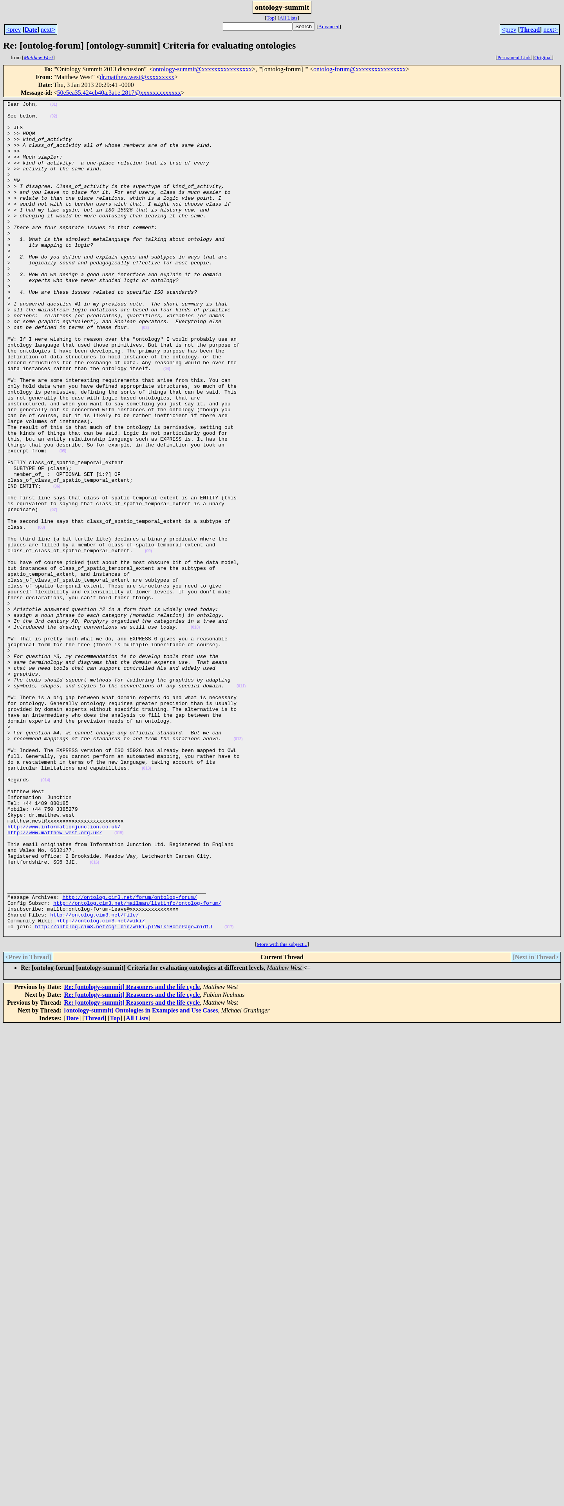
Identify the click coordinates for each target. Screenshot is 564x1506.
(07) (53, 592)
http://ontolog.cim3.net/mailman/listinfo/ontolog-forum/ (137, 1063)
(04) (166, 423)
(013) (146, 902)
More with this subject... (282, 1111)
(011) (241, 803)
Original (542, 57)
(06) (56, 564)
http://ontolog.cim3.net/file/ (94, 1077)
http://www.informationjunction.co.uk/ (64, 972)
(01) (53, 105)
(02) (53, 120)
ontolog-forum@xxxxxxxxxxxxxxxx (359, 69)
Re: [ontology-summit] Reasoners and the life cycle (132, 1153)
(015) (118, 980)
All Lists (288, 18)
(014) (45, 916)
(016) (94, 1015)
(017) (228, 1092)
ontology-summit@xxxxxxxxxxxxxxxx (202, 69)
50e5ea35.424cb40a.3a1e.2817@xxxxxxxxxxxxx (119, 92)
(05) (63, 521)
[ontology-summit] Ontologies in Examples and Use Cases (141, 1177)
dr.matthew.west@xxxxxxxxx (137, 77)
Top (270, 18)
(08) (41, 613)
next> (48, 29)
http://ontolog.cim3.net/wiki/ (100, 1084)
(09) (148, 641)
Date (31, 29)
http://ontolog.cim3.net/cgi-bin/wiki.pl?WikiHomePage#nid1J (123, 1092)
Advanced (329, 26)
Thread (530, 29)
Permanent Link (514, 57)
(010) (195, 733)
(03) (145, 373)
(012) (237, 867)
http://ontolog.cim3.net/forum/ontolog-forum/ (129, 1056)
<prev (13, 29)
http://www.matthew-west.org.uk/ (54, 979)
